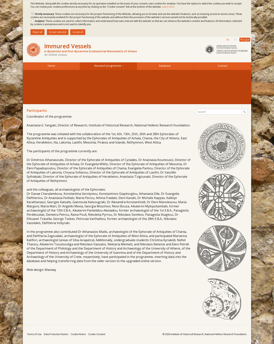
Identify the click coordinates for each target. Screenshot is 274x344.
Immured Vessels (90, 48)
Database (165, 65)
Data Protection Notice (56, 334)
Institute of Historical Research (187, 334)
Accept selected (57, 32)
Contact (223, 65)
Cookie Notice (78, 334)
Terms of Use (34, 334)
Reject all (37, 32)
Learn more (168, 6)
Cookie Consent (96, 334)
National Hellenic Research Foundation (225, 334)
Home (51, 65)
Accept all (77, 32)
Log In (246, 39)
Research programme (108, 65)
